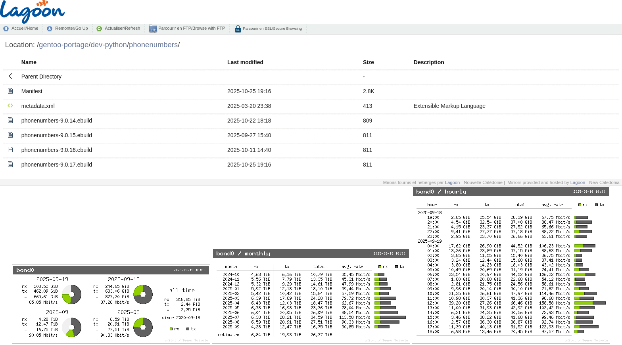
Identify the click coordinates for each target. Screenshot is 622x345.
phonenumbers (153, 44)
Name (28, 62)
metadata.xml (38, 106)
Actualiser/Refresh (122, 28)
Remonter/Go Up (71, 28)
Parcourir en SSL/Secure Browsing (272, 28)
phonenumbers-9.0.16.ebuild (56, 150)
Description (429, 62)
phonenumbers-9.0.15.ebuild (56, 135)
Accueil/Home (25, 28)
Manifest (31, 91)
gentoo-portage (63, 44)
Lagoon (452, 182)
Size (368, 62)
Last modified (245, 62)
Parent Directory (41, 76)
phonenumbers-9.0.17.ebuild (56, 164)
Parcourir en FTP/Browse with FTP (191, 28)
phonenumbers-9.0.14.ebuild (56, 120)
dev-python (109, 44)
